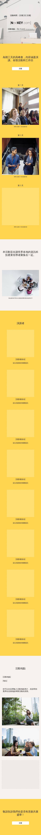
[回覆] (20, 68)
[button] (2, 2)
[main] (20, 15)
